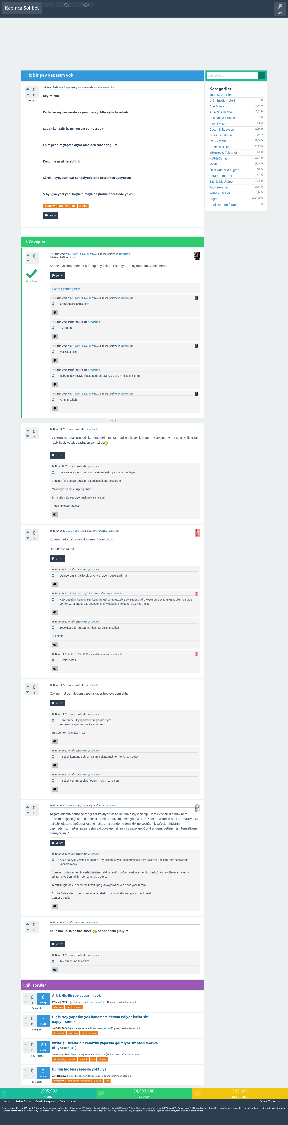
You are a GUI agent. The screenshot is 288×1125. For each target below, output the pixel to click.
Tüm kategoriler (220, 94)
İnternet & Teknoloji (223, 152)
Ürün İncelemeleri (222, 100)
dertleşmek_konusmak (65, 1059)
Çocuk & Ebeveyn (221, 129)
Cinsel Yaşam (218, 123)
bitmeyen (63, 206)
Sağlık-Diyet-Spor (221, 181)
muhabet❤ (50, 206)
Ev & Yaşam (217, 141)
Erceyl (94, 1075)
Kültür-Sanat (218, 158)
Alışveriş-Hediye (221, 112)
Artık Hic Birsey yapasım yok (76, 995)
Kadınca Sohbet (22, 8)
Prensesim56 (97, 1002)
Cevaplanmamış (67, 10)
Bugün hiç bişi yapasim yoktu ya (79, 1069)
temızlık (83, 1059)
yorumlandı (127, 297)
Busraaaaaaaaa (98, 1028)
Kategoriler (86, 10)
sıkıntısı (83, 206)
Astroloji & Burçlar (222, 118)
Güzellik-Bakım (220, 147)
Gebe (63, 1101)
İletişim (8, 1101)
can (73, 206)
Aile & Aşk (64, 87)
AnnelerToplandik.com (272, 1101)
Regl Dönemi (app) (222, 204)
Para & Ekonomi (220, 175)
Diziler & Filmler (220, 135)
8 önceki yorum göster (66, 288)
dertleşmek (59, 1033)
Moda (213, 164)
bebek (73, 1101)
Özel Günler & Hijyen (224, 170)
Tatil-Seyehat (218, 187)
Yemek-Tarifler (219, 193)
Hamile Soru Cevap (140, 10)
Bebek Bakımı (163, 10)
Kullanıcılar (103, 10)
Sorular (49, 10)
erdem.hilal (99, 1054)
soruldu (110, 87)
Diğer (71, 1002)
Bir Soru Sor (119, 10)
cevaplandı (124, 253)
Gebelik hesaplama (45, 1101)
